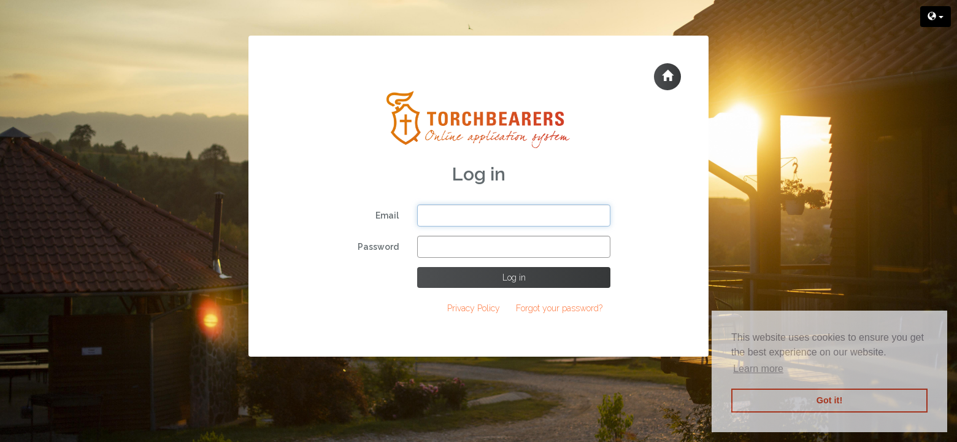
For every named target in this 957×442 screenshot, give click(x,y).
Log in (514, 277)
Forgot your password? (559, 308)
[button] (667, 76)
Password (378, 247)
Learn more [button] (758, 368)
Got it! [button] (829, 400)
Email (387, 215)
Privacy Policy (473, 308)
